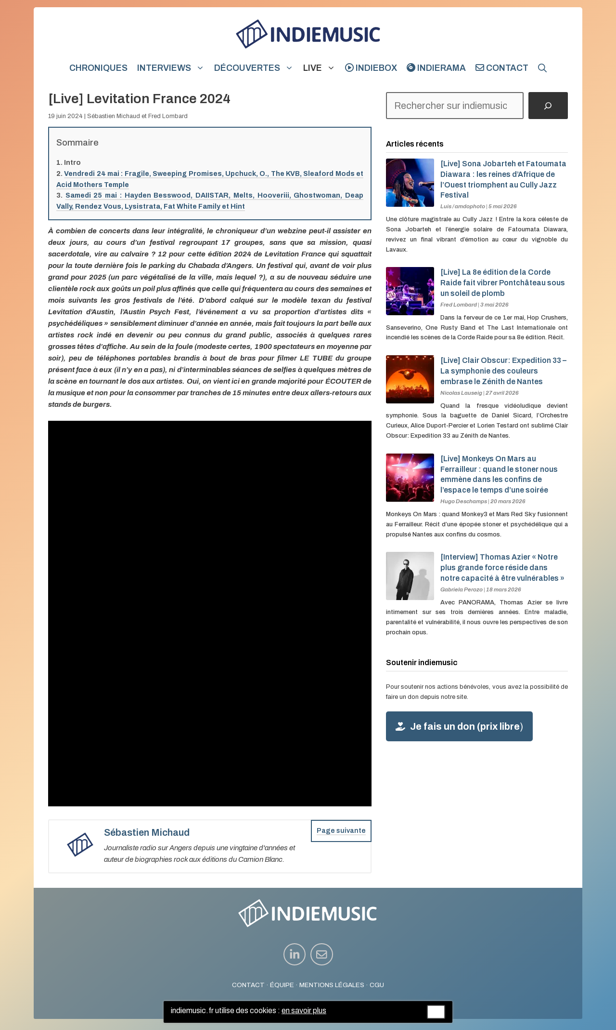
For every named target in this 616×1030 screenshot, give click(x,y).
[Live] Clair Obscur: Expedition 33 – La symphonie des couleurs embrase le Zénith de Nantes (503, 371)
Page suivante (341, 830)
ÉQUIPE (282, 985)
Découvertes (256, 68)
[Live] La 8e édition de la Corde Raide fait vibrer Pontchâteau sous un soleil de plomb (502, 282)
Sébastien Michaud (113, 116)
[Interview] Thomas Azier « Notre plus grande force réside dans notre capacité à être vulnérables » (502, 567)
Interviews (173, 68)
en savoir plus (304, 1010)
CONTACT (248, 985)
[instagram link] (294, 954)
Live (321, 68)
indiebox (371, 68)
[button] (542, 68)
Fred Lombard (168, 116)
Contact (501, 68)
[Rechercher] (548, 105)
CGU (377, 985)
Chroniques (98, 68)
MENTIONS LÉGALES (331, 985)
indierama (436, 68)
